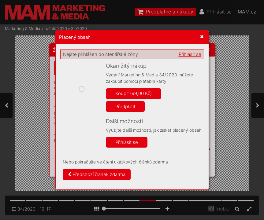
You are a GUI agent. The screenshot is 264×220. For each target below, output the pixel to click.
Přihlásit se (190, 54)
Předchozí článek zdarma (96, 174)
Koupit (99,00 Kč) (133, 93)
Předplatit (125, 106)
